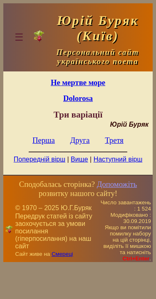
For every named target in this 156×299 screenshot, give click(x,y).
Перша (43, 140)
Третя (114, 140)
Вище (79, 159)
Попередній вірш (39, 159)
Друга (79, 140)
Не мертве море (78, 82)
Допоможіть (117, 184)
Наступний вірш (118, 159)
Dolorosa (78, 98)
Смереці (62, 254)
